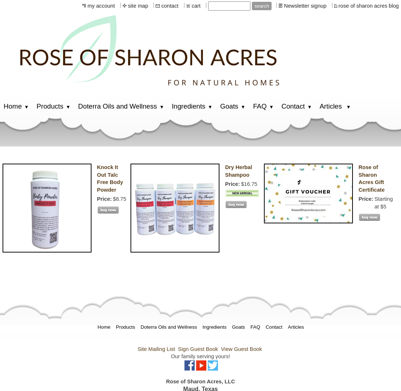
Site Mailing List (156, 349)
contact (169, 6)
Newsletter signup (305, 6)
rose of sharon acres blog (369, 6)
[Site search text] (229, 6)
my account (101, 6)
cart (196, 6)
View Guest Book (241, 349)
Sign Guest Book (198, 349)
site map (138, 6)
